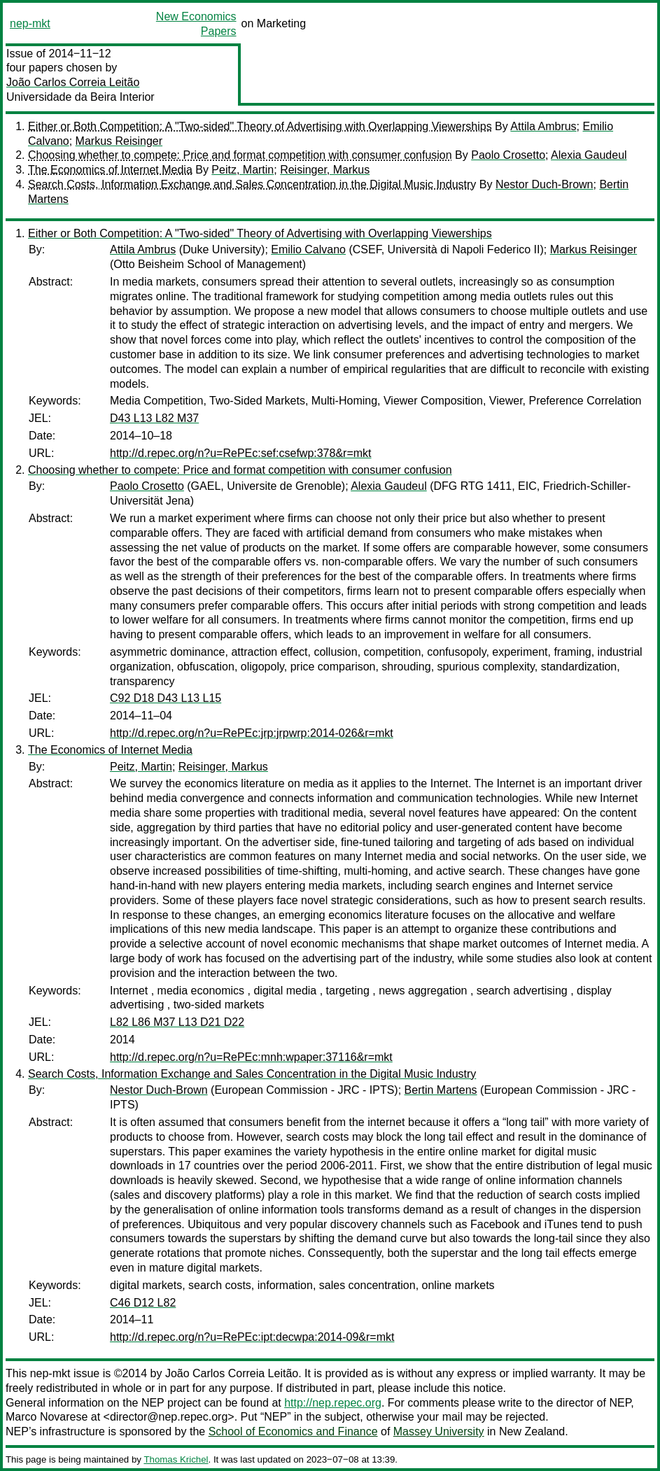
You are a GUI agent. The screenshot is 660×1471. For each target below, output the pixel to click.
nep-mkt (30, 23)
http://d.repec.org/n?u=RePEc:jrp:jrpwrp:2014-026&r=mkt (251, 733)
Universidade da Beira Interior (80, 97)
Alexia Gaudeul (589, 155)
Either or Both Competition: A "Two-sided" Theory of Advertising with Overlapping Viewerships (260, 126)
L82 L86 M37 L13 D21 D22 (177, 1022)
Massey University (438, 1431)
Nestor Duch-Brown (545, 184)
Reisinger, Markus (325, 170)
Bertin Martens (441, 1090)
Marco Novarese (46, 1417)
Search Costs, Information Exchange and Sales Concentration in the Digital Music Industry (252, 184)
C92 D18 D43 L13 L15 (165, 698)
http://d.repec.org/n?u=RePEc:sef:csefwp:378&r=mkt (241, 453)
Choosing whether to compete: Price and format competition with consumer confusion (240, 155)
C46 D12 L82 (143, 1303)
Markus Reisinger (119, 141)
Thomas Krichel (175, 1459)
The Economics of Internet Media (110, 170)
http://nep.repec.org (332, 1403)
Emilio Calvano (308, 249)
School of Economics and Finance (293, 1431)
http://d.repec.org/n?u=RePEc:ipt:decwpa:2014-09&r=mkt (252, 1337)
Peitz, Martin (242, 170)
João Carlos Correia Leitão (72, 82)
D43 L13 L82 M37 (154, 418)
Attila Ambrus (543, 126)
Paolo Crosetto (508, 155)
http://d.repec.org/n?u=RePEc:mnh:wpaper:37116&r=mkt (251, 1057)
